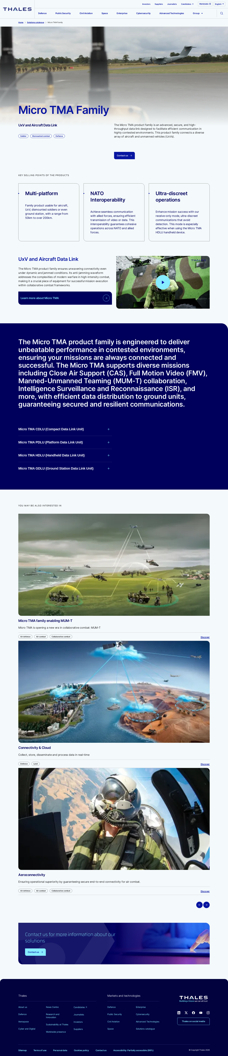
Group (198, 13)
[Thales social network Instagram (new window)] (208, 1012)
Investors (146, 4)
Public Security (63, 13)
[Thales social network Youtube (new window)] (200, 1012)
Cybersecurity (143, 13)
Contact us (101, 1050)
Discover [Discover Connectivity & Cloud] (205, 764)
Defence (42, 13)
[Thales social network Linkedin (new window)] (178, 1012)
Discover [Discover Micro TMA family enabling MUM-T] (205, 637)
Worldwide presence (56, 1031)
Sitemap (22, 1050)
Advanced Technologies (171, 13)
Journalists (172, 4)
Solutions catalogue (145, 1028)
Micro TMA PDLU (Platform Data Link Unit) (64, 442)
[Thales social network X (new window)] (186, 1012)
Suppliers (159, 4)
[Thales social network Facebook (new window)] (193, 1012)
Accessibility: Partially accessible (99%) (133, 1050)
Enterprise (122, 13)
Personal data (60, 1050)
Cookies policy (81, 1050)
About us (22, 1007)
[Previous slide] (199, 905)
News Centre (52, 1007)
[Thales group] (17, 9)
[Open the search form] (222, 13)
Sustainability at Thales (57, 1024)
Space (105, 13)
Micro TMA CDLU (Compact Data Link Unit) (64, 429)
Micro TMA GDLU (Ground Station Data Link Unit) (64, 468)
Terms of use (40, 1050)
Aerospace (23, 1021)
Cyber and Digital (26, 1028)
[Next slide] (206, 905)
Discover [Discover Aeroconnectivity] (205, 891)
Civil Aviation (86, 13)
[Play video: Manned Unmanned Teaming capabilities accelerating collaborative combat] (163, 282)
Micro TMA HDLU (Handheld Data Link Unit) (64, 455)
